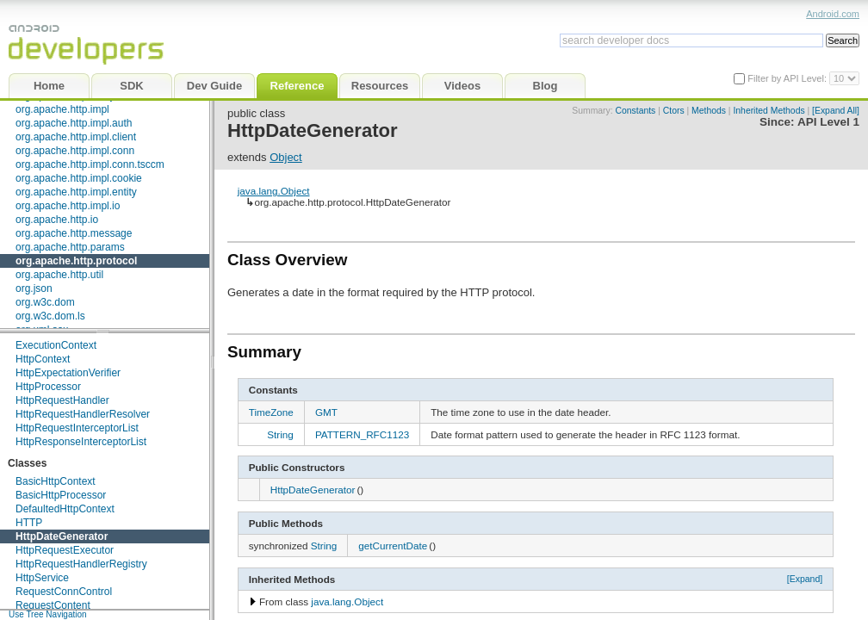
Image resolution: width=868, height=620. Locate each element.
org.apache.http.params (70, 247)
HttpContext (43, 359)
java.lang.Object (274, 190)
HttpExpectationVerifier (68, 373)
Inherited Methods (768, 110)
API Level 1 (828, 121)
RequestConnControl (64, 592)
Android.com (832, 14)
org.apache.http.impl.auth (74, 123)
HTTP (29, 523)
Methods (708, 110)
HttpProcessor (48, 387)
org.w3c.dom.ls (50, 316)
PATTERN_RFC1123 (362, 434)
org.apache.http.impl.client (76, 137)
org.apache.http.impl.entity (76, 192)
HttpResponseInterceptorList (81, 442)
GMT (326, 412)
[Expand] (805, 579)
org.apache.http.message (74, 233)
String (280, 434)
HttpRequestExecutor (65, 550)
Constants (636, 110)
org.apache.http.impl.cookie (79, 178)
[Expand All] (835, 110)
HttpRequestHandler (62, 400)
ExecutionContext (56, 345)
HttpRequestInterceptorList (77, 428)
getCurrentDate (392, 545)
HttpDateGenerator (62, 536)
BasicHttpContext (56, 481)
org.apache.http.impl (62, 109)
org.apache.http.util (59, 275)
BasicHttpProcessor (61, 495)
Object (286, 157)
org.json (34, 288)
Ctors (674, 110)
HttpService (42, 578)
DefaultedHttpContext (65, 509)
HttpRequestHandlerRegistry (81, 564)
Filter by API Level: (788, 78)
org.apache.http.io (57, 220)
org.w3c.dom (45, 302)
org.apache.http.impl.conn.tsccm (90, 164)
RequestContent (53, 605)
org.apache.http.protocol (76, 261)
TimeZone (271, 412)
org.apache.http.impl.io (68, 206)
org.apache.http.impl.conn (75, 151)
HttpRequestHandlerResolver (83, 414)
